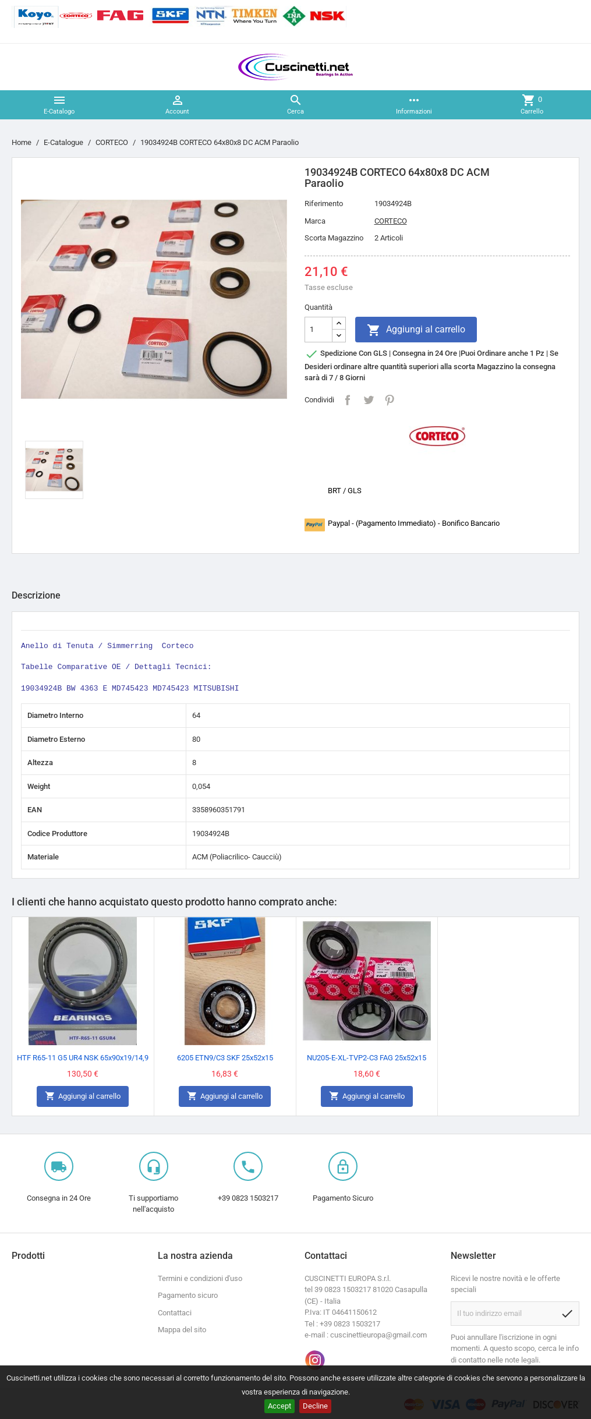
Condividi (348, 400)
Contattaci (175, 1312)
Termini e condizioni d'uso (200, 1278)
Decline (315, 1406)
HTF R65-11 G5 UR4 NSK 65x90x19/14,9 (82, 1057)
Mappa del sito (182, 1329)
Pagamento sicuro (188, 1295)
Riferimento (324, 203)
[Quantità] (318, 329)
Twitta (369, 400)
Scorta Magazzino (334, 237)
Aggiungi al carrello (416, 330)
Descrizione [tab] (36, 595)
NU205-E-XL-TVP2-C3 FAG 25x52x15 (366, 1057)
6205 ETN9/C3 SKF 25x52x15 (225, 1057)
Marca (315, 221)
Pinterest (390, 400)
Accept (279, 1406)
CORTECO (390, 221)
